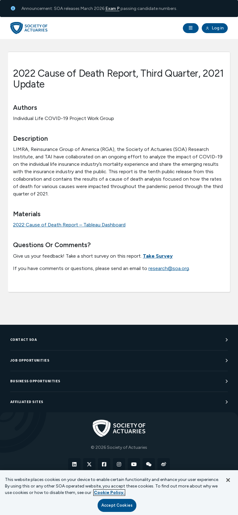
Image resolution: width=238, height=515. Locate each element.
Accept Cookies (117, 505)
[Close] (228, 480)
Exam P (112, 8)
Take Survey (158, 256)
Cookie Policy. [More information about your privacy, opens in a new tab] (109, 492)
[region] (119, 492)
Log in (215, 28)
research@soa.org (168, 268)
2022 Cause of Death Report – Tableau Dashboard (69, 225)
